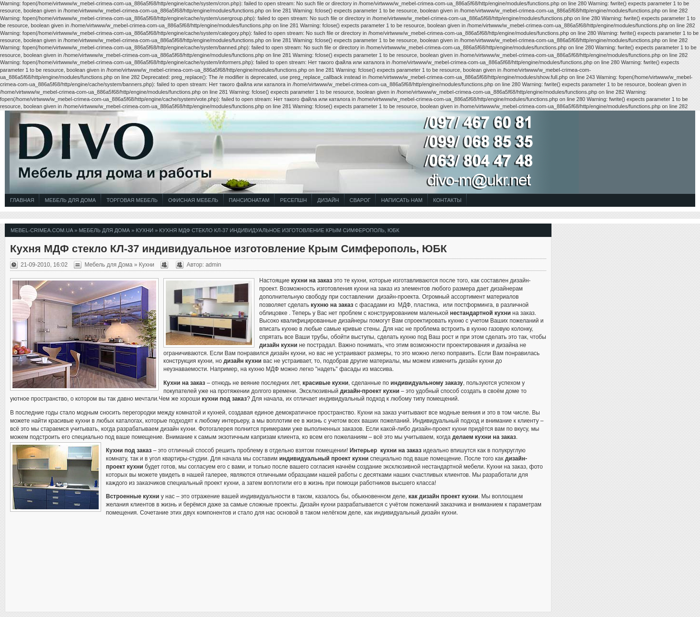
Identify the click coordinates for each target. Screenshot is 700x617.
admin (213, 264)
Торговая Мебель (132, 200)
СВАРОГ (360, 200)
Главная (22, 200)
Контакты (447, 200)
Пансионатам (249, 200)
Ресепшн (293, 200)
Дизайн (328, 200)
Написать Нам (402, 200)
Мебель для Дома (70, 200)
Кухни (144, 230)
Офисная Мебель (193, 200)
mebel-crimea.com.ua (42, 230)
